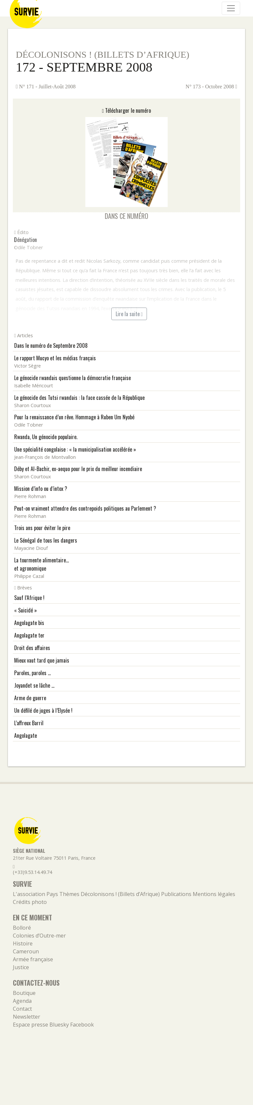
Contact (22, 1008)
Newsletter (26, 1016)
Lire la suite (129, 314)
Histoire (23, 943)
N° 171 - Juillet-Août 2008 (46, 86)
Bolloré (22, 927)
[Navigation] (231, 8)
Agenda (22, 1000)
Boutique (24, 993)
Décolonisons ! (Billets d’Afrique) (102, 54)
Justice (21, 967)
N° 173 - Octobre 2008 (211, 86)
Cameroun (26, 951)
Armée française (33, 959)
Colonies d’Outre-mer (39, 935)
